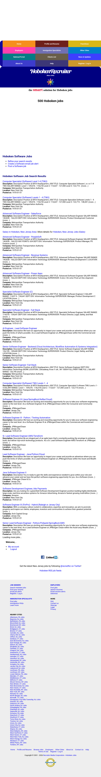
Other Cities (84, 50)
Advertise (54, 593)
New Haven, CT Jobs (18, 688)
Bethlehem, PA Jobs (17, 621)
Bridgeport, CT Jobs (17, 629)
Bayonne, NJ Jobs (17, 619)
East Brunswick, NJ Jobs (19, 641)
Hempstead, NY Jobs (18, 660)
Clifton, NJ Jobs (16, 637)
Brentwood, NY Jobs (17, 625)
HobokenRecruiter (50, 73)
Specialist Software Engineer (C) (18, 292)
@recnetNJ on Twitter (70, 566)
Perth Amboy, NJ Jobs (18, 705)
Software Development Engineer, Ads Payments (25, 488)
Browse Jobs (38, 750)
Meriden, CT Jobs (16, 676)
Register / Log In (84, 63)
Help (52, 63)
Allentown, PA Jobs (17, 617)
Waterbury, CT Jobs (17, 727)
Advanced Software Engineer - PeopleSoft (22, 237)
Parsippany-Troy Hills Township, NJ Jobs (25, 700)
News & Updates (84, 57)
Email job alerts (16, 592)
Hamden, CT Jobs (16, 656)
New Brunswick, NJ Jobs (19, 686)
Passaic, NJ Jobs (16, 701)
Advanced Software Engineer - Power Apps (22, 273)
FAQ (52, 601)
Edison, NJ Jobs (16, 645)
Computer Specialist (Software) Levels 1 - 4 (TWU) (26, 197)
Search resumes (56, 590)
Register (13, 593)
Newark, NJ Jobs (16, 694)
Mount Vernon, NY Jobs (19, 682)
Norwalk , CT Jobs (17, 698)
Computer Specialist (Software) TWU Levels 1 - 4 (25, 383)
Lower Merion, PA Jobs (18, 674)
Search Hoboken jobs (18, 588)
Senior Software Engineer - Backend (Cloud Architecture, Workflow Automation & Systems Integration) (50, 346)
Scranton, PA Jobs (17, 713)
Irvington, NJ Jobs (17, 664)
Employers (19, 50)
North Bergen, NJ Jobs (18, 696)
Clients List (52, 57)
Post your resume (16, 590)
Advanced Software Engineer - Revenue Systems (25, 255)
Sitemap (53, 605)
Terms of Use (43, 752)
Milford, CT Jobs (16, 680)
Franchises (84, 44)
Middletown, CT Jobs (18, 678)
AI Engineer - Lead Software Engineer (20, 328)
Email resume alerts (57, 592)
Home (19, 44)
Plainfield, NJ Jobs (17, 709)
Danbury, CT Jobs (16, 639)
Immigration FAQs (17, 603)
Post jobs (53, 588)
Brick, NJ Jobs (15, 627)
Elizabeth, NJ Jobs (17, 647)
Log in (20, 593)
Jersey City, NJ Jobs (17, 666)
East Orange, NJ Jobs (18, 643)
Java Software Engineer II (14, 472)
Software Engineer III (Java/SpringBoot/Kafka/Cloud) (27, 399)
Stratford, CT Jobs (17, 717)
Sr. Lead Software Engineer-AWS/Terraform (23, 436)
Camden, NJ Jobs (16, 633)
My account (13, 546)
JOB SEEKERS (15, 585)
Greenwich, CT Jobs (17, 652)
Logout (13, 549)
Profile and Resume (51, 44)
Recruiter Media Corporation (53, 755)
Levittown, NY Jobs (17, 672)
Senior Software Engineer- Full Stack (19, 365)
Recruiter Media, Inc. (50, 81)
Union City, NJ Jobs (17, 725)
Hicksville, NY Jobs (17, 662)
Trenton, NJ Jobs (16, 721)
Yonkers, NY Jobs (16, 745)
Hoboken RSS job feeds (50, 570)
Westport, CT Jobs (17, 741)
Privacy (53, 609)
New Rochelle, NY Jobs (18, 690)
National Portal (19, 57)
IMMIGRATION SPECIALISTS (21, 599)
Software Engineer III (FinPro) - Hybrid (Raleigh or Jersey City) (31, 504)
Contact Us (79, 750)
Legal (52, 607)
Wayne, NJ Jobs (16, 729)
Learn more (14, 605)
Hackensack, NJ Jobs (18, 654)
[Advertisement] (50, 20)
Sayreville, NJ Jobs (17, 711)
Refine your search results (20, 161)
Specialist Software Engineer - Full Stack (21, 310)
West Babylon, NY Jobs (18, 731)
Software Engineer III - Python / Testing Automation (26, 417)
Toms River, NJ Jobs (17, 719)
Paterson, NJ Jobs (17, 703)
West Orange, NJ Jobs (18, 739)
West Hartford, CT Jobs (19, 733)
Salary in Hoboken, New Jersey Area (19, 232)
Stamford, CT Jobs (17, 715)
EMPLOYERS (55, 585)
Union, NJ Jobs (15, 723)
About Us (19, 63)
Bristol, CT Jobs (16, 631)
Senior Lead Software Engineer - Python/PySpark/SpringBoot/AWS (34, 523)
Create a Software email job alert (23, 164)
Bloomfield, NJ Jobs (17, 623)
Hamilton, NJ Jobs (17, 658)
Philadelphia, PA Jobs (18, 707)
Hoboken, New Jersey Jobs (66, 232)
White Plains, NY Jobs (18, 743)
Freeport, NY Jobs (17, 650)
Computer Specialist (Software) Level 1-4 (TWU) (25, 181)
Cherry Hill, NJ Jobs (17, 635)
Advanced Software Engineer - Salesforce (22, 213)
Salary (82, 232)
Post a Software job (17, 166)
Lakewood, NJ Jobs (17, 668)
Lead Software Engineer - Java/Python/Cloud (24, 454)
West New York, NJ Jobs (19, 737)
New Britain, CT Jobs (18, 684)
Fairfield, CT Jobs (16, 649)
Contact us (54, 603)
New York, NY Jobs (17, 692)
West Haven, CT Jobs (18, 735)
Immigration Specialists (52, 50)
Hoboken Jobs (71, 755)
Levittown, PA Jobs (17, 670)
